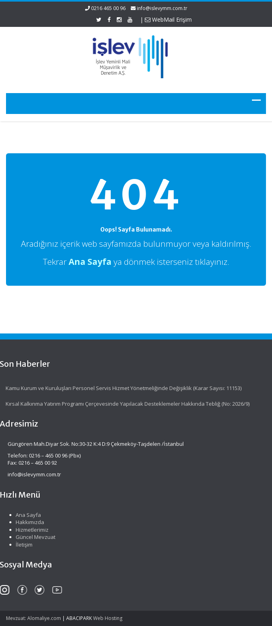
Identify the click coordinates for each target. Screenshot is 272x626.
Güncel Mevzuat (34, 537)
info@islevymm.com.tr (162, 8)
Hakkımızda (28, 522)
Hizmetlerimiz (30, 529)
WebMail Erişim (168, 19)
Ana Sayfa (27, 514)
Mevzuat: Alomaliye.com (33, 618)
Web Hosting (107, 618)
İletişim (22, 544)
